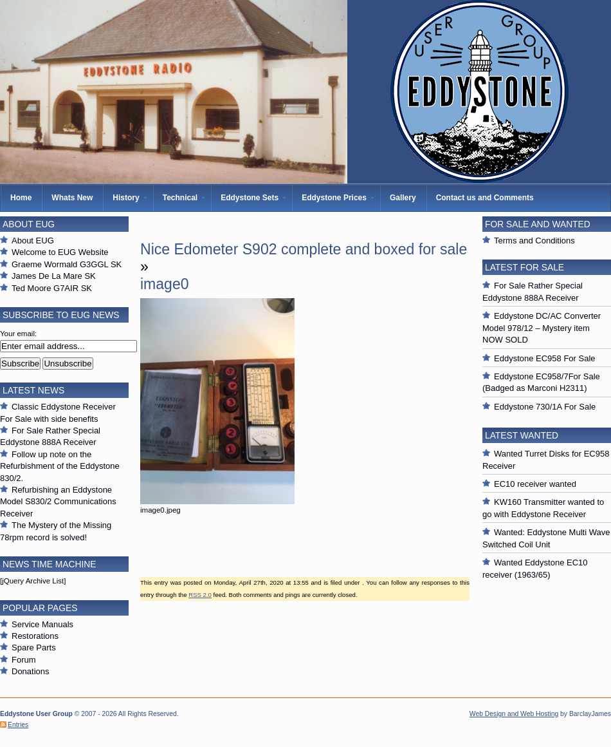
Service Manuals (42, 624)
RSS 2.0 (200, 594)
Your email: (18, 333)
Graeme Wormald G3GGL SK (67, 264)
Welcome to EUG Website (60, 252)
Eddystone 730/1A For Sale (545, 406)
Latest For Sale (524, 267)
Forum (24, 660)
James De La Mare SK (54, 276)
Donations (31, 671)
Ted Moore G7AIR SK (52, 288)
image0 (164, 284)
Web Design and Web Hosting (514, 713)
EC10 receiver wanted (535, 484)
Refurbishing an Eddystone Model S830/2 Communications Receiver (58, 501)
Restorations (35, 636)
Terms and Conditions (534, 240)
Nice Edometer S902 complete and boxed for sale (303, 249)
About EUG (33, 240)
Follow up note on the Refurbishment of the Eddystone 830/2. (60, 466)
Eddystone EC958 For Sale (545, 358)
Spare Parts (34, 647)
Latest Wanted (521, 435)
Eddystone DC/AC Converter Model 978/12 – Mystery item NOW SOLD (541, 328)
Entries (18, 724)
